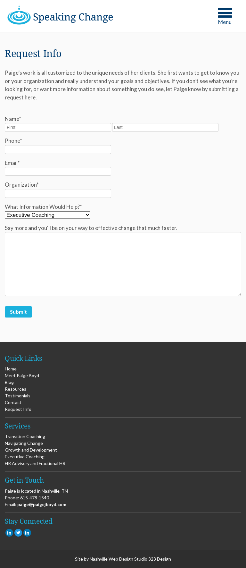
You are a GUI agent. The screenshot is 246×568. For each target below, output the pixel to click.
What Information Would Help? (43, 206)
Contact (13, 402)
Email (12, 162)
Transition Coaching (25, 436)
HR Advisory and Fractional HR (35, 463)
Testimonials (17, 395)
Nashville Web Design (111, 559)
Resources (15, 389)
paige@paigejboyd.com (41, 504)
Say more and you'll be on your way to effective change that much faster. (91, 228)
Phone (13, 140)
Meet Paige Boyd (22, 375)
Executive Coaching (25, 456)
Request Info (18, 409)
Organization (22, 184)
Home (11, 368)
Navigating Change (24, 443)
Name (13, 118)
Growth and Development (31, 450)
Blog (9, 382)
